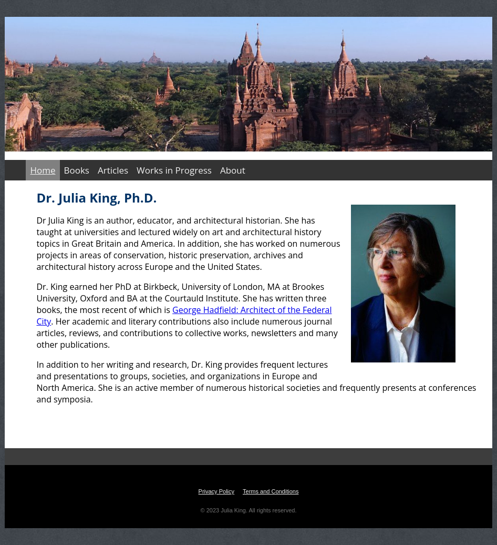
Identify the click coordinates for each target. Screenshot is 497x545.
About (232, 170)
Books (76, 170)
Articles (113, 170)
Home (42, 170)
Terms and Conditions (270, 491)
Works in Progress (174, 170)
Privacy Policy (216, 491)
